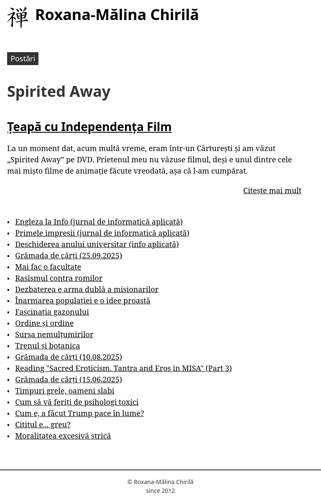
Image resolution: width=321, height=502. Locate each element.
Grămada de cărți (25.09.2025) (68, 255)
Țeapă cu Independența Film (89, 126)
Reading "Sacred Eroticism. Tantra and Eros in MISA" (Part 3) (123, 368)
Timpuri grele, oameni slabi (64, 391)
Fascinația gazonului (52, 312)
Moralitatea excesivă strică (63, 436)
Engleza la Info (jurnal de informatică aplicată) (99, 222)
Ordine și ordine (44, 323)
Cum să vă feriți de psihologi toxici (76, 402)
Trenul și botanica (47, 346)
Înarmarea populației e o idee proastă (82, 300)
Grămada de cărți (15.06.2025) (68, 379)
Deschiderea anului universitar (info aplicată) (96, 244)
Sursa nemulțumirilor (54, 334)
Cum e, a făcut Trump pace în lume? (79, 413)
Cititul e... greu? (43, 424)
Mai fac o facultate (48, 267)
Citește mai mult (272, 190)
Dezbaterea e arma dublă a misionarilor (86, 289)
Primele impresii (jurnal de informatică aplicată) (102, 233)
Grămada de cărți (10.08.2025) (68, 357)
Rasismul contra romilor (58, 278)
